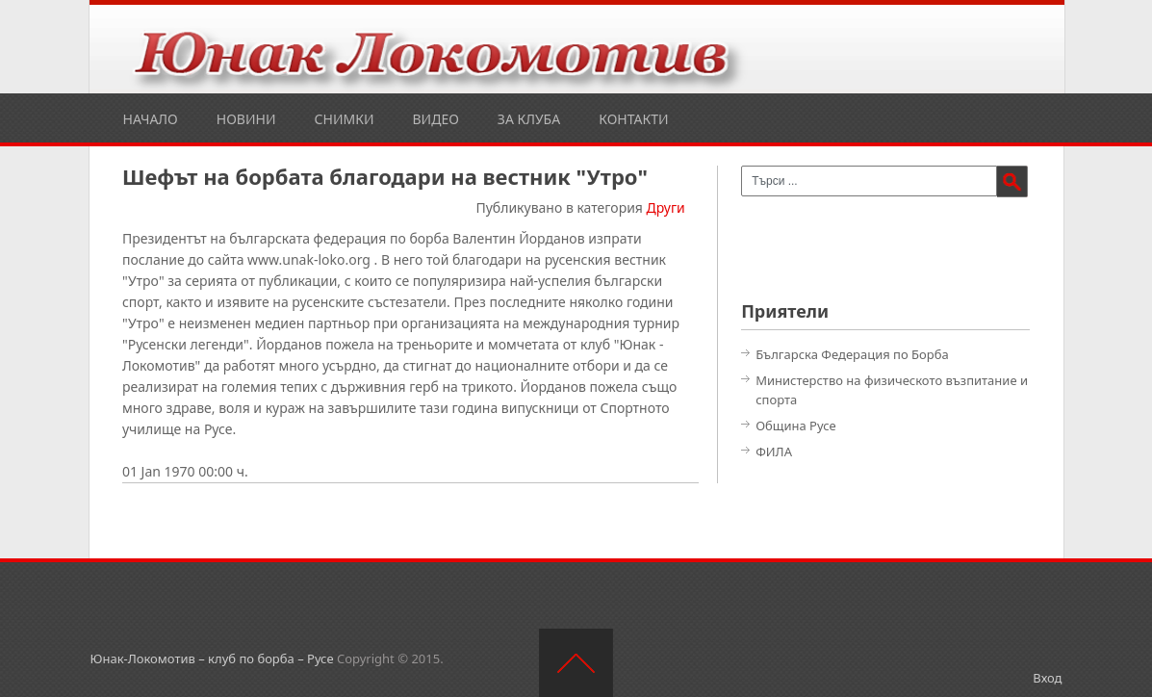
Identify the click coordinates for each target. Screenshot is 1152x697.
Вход (1047, 677)
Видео (436, 119)
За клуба (529, 119)
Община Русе (795, 425)
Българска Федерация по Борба (852, 354)
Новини (246, 119)
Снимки (344, 119)
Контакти (633, 119)
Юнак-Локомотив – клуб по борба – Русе (212, 658)
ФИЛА (773, 451)
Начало (150, 119)
